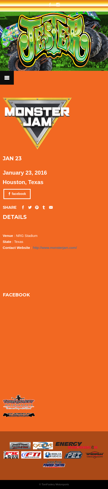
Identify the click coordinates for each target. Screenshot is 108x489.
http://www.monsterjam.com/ (55, 248)
